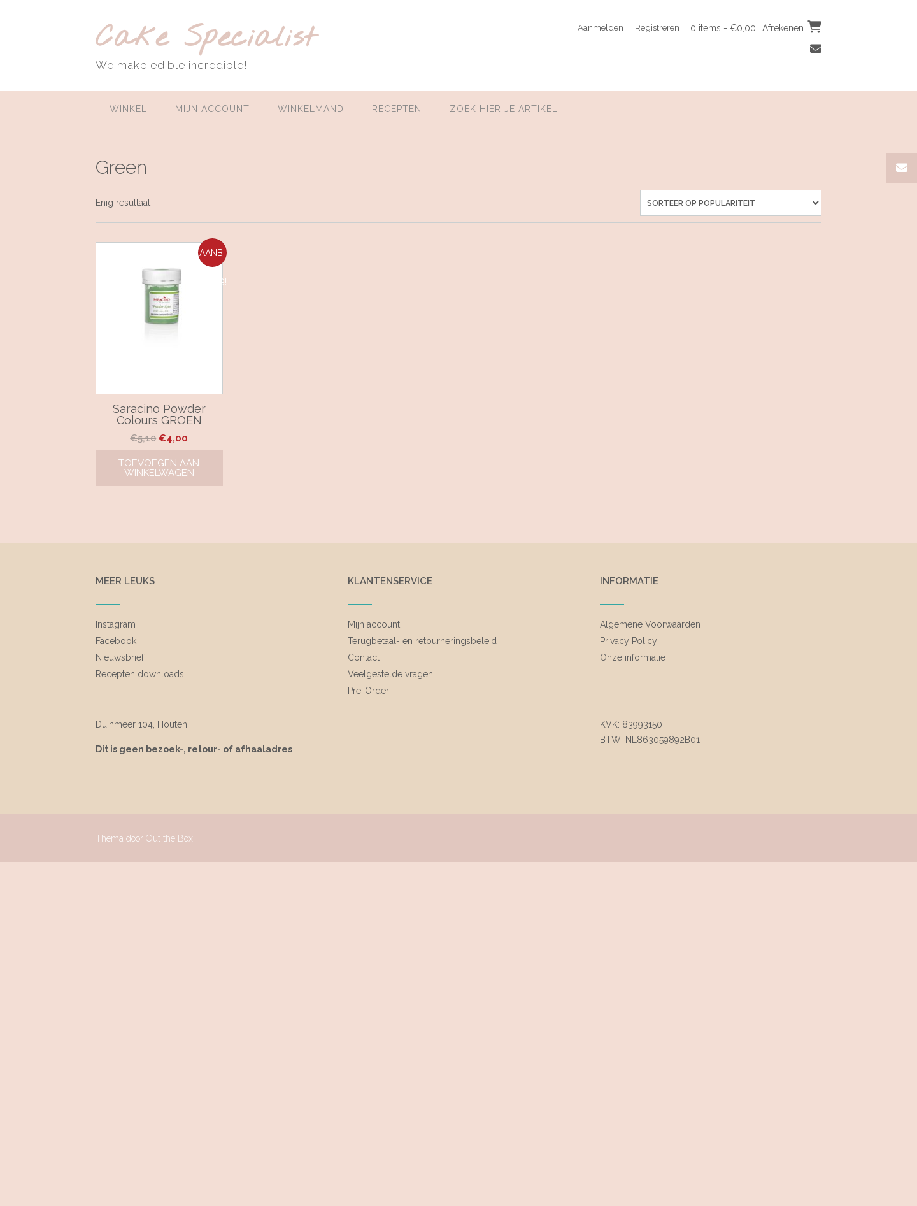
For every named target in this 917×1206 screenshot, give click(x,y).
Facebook (116, 641)
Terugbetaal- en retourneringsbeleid (422, 641)
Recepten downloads (140, 674)
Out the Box (169, 838)
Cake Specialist (206, 38)
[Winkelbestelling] (730, 203)
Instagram (116, 624)
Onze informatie (632, 657)
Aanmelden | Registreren (624, 27)
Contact (364, 657)
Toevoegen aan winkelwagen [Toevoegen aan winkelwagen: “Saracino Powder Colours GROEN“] (158, 467)
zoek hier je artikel (504, 109)
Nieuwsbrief (120, 657)
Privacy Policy (628, 641)
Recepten (397, 109)
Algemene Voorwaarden (650, 624)
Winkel (128, 109)
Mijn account (212, 109)
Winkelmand (311, 109)
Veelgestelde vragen (390, 674)
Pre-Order (368, 691)
